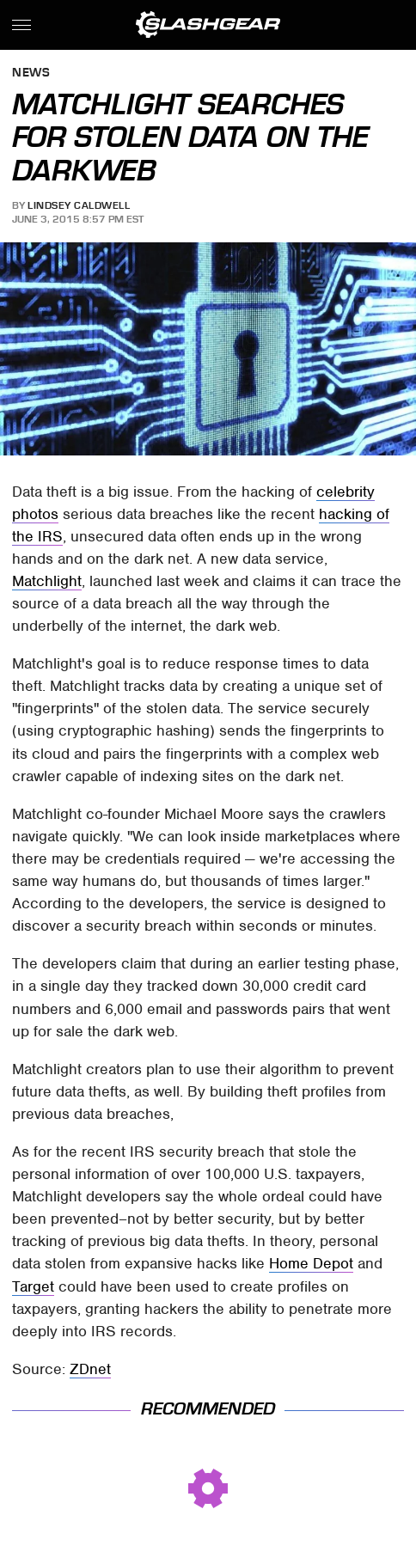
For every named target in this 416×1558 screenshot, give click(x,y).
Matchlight (47, 580)
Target (33, 1286)
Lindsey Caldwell (79, 205)
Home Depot (311, 1263)
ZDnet (90, 1368)
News (31, 73)
